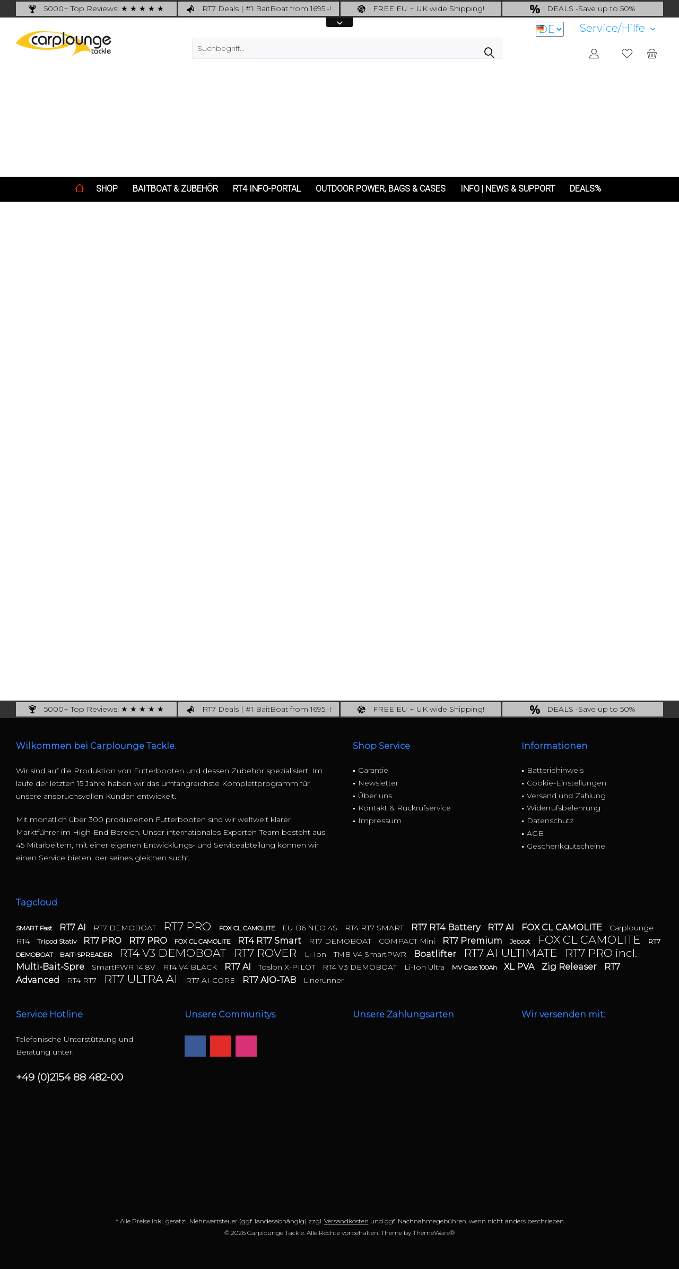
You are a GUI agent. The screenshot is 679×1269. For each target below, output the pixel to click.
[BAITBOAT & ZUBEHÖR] (175, 189)
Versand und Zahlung (566, 795)
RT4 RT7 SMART (375, 928)
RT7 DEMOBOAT (125, 928)
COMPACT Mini (408, 941)
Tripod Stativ (57, 941)
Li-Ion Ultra (425, 967)
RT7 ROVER (266, 953)
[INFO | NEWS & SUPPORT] (507, 189)
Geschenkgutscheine (566, 846)
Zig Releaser (570, 967)
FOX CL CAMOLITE (248, 928)
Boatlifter (436, 954)
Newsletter (378, 783)
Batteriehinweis (555, 770)
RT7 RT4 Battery (446, 927)
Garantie (373, 770)
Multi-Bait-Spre (51, 967)
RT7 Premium (473, 941)
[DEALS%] (585, 189)
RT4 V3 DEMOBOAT (174, 953)
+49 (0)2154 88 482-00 (69, 1077)
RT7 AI (73, 927)
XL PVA (520, 967)
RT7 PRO (188, 926)
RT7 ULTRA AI (142, 979)
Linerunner (323, 980)
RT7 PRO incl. (601, 953)
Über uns (375, 795)
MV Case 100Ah (475, 967)
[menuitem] (617, 28)
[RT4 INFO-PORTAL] (266, 189)
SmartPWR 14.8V (125, 967)
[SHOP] (107, 189)
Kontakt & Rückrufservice (404, 808)
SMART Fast (35, 928)
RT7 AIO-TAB (270, 980)
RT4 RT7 (83, 980)
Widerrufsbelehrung (563, 808)
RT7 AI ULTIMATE (512, 953)
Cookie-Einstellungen (566, 783)
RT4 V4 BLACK (191, 967)
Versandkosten (346, 1221)
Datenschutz (550, 820)
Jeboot (521, 941)
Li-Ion (316, 954)
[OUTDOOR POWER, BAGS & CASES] (380, 189)
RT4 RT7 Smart (270, 941)
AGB (535, 833)
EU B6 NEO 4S (311, 928)
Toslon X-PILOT (287, 967)
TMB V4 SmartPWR (371, 954)
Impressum (380, 820)
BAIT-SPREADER (87, 955)
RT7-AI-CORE (211, 980)
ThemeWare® (434, 1233)
